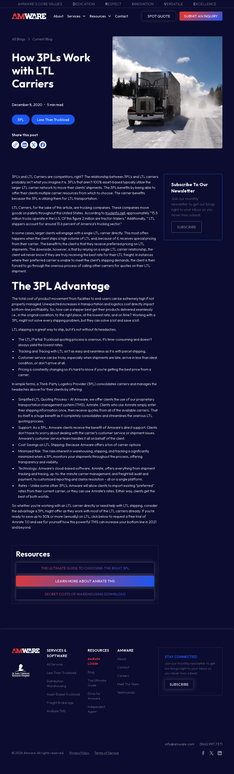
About (58, 16)
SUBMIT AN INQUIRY (201, 16)
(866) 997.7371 (211, 744)
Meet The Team (128, 684)
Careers (123, 676)
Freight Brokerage (60, 703)
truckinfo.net (115, 213)
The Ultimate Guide (97, 682)
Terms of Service (107, 753)
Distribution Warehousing (56, 683)
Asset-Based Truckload (63, 694)
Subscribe (186, 227)
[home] (29, 16)
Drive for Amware (94, 696)
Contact (121, 16)
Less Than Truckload (61, 673)
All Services (55, 664)
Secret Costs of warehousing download (85, 594)
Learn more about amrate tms (85, 581)
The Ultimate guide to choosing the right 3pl (85, 568)
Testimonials (126, 692)
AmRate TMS (56, 711)
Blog (91, 672)
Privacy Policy (79, 753)
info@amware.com (179, 744)
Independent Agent (96, 709)
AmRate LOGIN (94, 661)
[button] (76, 16)
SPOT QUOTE (158, 16)
